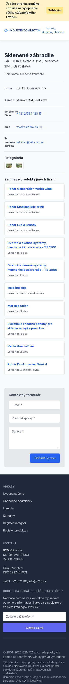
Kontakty (9, 516)
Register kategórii (14, 523)
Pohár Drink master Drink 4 (27, 364)
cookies (8, 665)
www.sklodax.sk (29, 127)
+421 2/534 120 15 (29, 113)
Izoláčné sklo (17, 288)
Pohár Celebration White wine (30, 189)
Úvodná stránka (13, 493)
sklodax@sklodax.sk (29, 142)
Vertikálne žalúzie (21, 346)
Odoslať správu (45, 458)
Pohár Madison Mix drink (26, 207)
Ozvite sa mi (34, 628)
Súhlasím (54, 10)
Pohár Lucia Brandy (22, 225)
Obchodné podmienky (17, 501)
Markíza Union (18, 306)
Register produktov (15, 530)
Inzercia (8, 508)
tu (40, 680)
